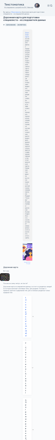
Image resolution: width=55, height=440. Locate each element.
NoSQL (34, 252)
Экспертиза (21, 25)
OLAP (43, 252)
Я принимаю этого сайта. (25, 348)
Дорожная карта (11, 33)
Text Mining (9, 256)
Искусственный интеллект (14, 268)
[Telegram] (20, 419)
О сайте (27, 425)
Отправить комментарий (14, 354)
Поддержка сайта (27, 430)
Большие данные (38, 256)
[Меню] (48, 6)
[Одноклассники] (35, 419)
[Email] (27, 419)
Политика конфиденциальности (27, 427)
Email (5, 307)
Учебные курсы (31, 272)
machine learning (11, 252)
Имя (5, 298)
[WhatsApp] (24, 419)
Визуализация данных (12, 260)
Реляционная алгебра (12, 272)
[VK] (31, 419)
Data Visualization (25, 248)
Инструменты (10, 264)
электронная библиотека (14, 275)
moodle (24, 252)
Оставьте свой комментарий (13, 321)
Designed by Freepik (44, 75)
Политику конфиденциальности (25, 348)
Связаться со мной (27, 413)
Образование (15, 12)
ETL (38, 248)
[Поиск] (51, 6)
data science (9, 248)
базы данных (22, 256)
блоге (36, 230)
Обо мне (28, 408)
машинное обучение (36, 268)
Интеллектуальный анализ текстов (32, 264)
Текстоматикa (14, 4)
